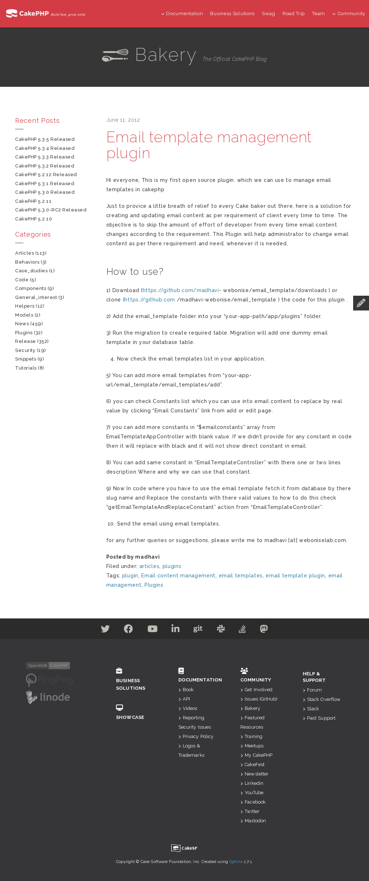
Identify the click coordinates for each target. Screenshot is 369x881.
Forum (312, 690)
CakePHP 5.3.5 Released (45, 139)
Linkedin (251, 783)
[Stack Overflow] (244, 630)
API (184, 699)
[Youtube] (151, 630)
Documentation (182, 13)
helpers (25, 306)
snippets (25, 359)
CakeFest (252, 764)
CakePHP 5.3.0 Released (45, 192)
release (25, 341)
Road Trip (294, 13)
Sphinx (236, 861)
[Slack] (222, 630)
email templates (241, 575)
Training (251, 736)
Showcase (136, 712)
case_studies (31, 270)
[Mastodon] (266, 630)
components (30, 288)
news (22, 323)
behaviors (27, 262)
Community (348, 13)
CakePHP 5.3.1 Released (44, 183)
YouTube (251, 792)
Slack (311, 708)
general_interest (36, 297)
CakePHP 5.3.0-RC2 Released (51, 210)
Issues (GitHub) (258, 699)
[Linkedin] (175, 630)
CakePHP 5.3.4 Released (45, 148)
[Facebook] (127, 630)
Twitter (249, 811)
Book (186, 689)
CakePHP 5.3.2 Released (44, 166)
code (21, 279)
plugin (130, 575)
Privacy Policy (196, 736)
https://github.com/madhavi (181, 290)
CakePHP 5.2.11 (33, 201)
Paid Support (319, 718)
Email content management (178, 575)
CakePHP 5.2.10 (33, 219)
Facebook (253, 802)
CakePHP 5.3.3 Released (44, 157)
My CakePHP (256, 755)
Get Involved (256, 689)
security (25, 350)
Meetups (251, 745)
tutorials (26, 368)
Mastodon (253, 820)
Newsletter (254, 774)
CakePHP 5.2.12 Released (46, 174)
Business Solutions (232, 13)
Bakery (250, 708)
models (24, 315)
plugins (172, 566)
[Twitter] (103, 630)
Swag (268, 13)
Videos (187, 708)
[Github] (198, 630)
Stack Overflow (322, 699)
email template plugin (295, 575)
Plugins (154, 585)
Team (318, 13)
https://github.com (149, 300)
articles (149, 566)
